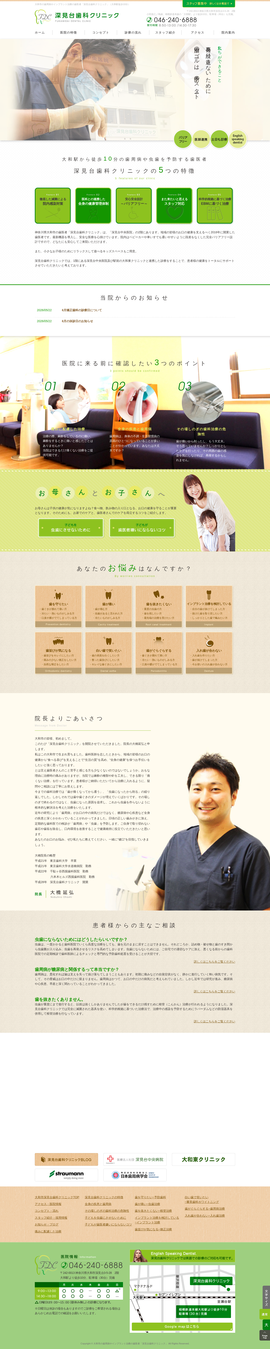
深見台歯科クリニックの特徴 (104, 1197)
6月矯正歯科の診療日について (82, 310)
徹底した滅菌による (53, 201)
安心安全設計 (133, 201)
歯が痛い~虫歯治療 (147, 1204)
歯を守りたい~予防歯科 (150, 1197)
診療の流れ (133, 32)
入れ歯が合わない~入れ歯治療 (205, 1215)
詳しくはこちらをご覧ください (214, 961)
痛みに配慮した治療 (48, 1231)
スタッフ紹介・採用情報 (51, 1217)
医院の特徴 (68, 32)
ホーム (40, 32)
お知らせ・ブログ (46, 1224)
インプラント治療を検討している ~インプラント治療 (157, 1220)
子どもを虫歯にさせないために (105, 1217)
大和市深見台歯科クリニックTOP (57, 1197)
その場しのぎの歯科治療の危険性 (107, 1210)
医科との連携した (93, 201)
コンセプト (100, 32)
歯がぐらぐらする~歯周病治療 (205, 1208)
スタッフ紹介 (165, 32)
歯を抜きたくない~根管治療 (153, 1210)
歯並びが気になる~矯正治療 (153, 1229)
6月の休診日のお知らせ (77, 321)
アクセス (197, 32)
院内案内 (228, 32)
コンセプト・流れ (46, 1210)
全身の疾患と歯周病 (98, 1204)
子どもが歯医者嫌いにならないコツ (108, 1224)
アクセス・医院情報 (48, 1204)
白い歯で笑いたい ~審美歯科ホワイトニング (202, 1200)
